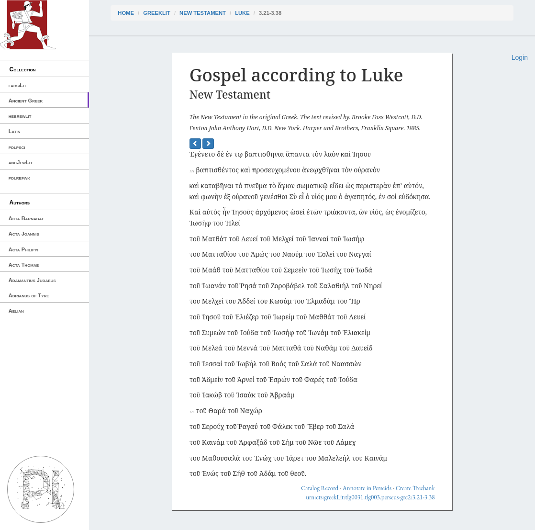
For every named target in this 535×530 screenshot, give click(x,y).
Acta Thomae (24, 265)
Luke (242, 13)
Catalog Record (319, 488)
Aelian (16, 311)
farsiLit (17, 85)
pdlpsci (17, 147)
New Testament (202, 13)
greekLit (156, 13)
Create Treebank (415, 488)
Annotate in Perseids (367, 488)
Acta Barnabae (27, 218)
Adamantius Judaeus (32, 280)
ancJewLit (21, 162)
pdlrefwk (19, 177)
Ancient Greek (26, 100)
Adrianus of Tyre (29, 295)
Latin (15, 131)
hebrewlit (20, 116)
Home (126, 13)
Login (520, 57)
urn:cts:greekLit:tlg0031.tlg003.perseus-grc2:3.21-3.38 (370, 497)
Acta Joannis (24, 234)
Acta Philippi (23, 249)
